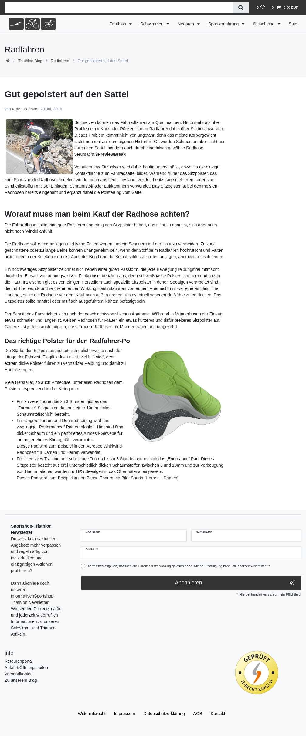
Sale (293, 24)
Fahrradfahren (133, 122)
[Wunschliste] (260, 7)
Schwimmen (152, 24)
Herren (73, 452)
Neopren (186, 24)
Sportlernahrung (224, 24)
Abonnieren (235, 582)
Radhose (194, 147)
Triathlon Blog (30, 60)
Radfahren (60, 60)
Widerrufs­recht (91, 713)
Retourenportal (19, 661)
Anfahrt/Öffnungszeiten (26, 667)
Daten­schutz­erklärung (164, 713)
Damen (50, 452)
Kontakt (218, 713)
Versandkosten (19, 673)
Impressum (124, 713)
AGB (197, 713)
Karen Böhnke (24, 109)
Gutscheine (264, 24)
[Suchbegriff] (119, 7)
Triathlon (118, 24)
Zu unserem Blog (21, 680)
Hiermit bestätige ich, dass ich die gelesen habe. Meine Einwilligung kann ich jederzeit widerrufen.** (178, 566)
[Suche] (241, 7)
